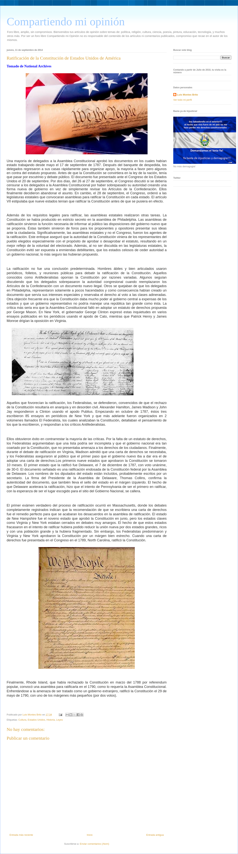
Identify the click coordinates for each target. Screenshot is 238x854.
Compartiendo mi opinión (66, 21)
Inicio (90, 834)
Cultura (22, 719)
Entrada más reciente (21, 834)
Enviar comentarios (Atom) (94, 843)
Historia (50, 719)
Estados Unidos (36, 719)
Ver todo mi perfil (182, 99)
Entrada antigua (155, 834)
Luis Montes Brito (32, 714)
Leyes (59, 719)
